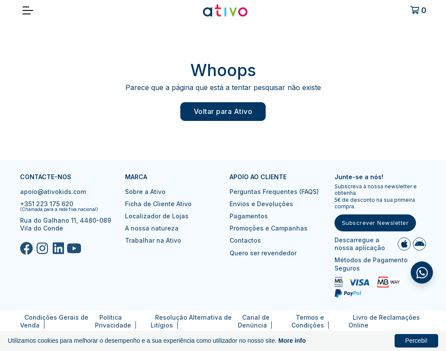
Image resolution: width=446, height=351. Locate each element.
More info (292, 340)
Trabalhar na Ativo (153, 240)
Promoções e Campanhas (268, 228)
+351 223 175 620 (46, 203)
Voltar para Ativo (223, 111)
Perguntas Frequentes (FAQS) (274, 191)
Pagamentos (249, 216)
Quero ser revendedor (263, 253)
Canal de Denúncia (254, 321)
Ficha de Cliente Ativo (158, 203)
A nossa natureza (152, 228)
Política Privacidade (113, 321)
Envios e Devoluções (261, 203)
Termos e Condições (307, 321)
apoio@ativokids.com (53, 191)
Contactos (245, 240)
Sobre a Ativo (145, 191)
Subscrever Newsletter (375, 222)
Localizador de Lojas (157, 216)
